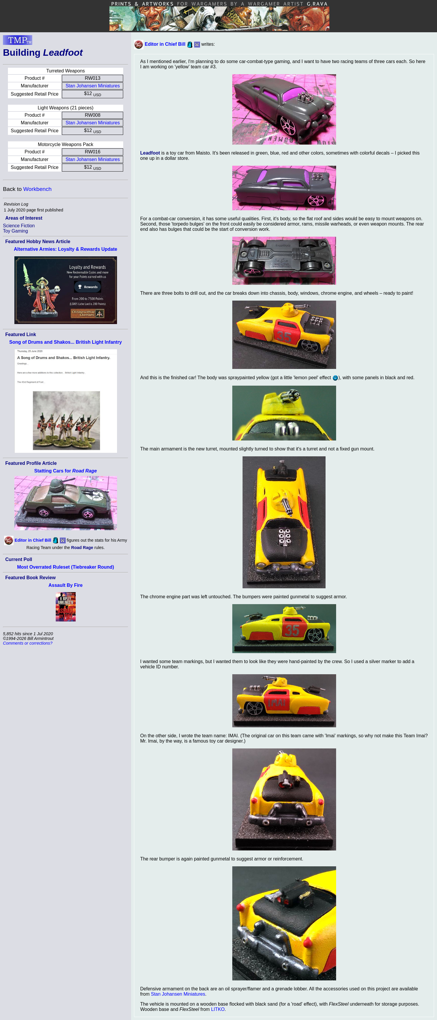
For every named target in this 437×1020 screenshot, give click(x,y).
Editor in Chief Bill (33, 540)
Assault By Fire (65, 585)
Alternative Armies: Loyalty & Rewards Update (65, 249)
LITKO (218, 1009)
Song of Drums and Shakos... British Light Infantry (65, 342)
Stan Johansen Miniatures (92, 85)
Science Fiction (19, 225)
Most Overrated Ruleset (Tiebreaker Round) (65, 567)
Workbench (37, 189)
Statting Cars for (65, 470)
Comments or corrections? (27, 643)
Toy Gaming (15, 230)
